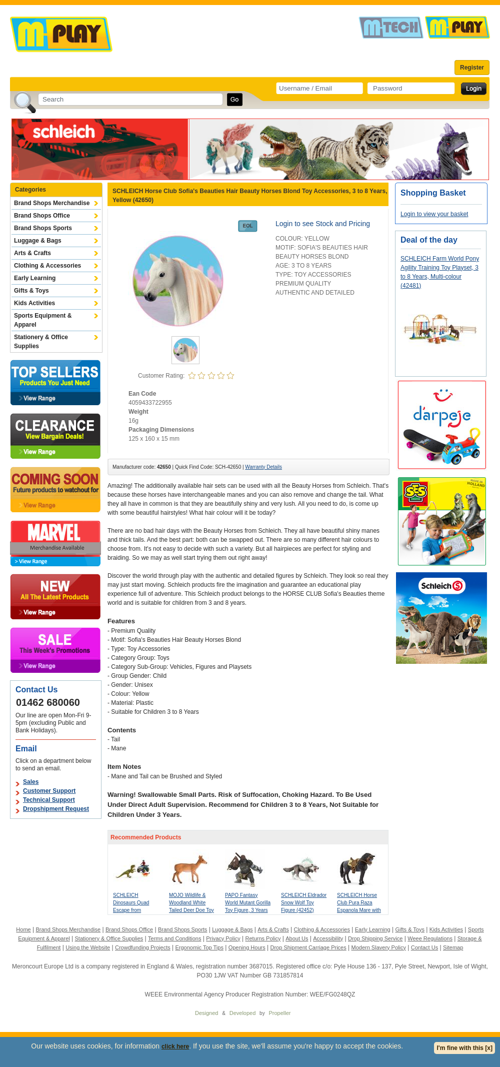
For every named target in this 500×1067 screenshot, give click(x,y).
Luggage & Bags (38, 240)
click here (175, 1046)
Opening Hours (247, 947)
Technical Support (49, 799)
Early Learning (35, 278)
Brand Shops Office (42, 215)
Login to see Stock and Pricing (323, 224)
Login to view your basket (434, 214)
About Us (297, 938)
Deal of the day (429, 240)
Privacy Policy (223, 938)
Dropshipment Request (56, 808)
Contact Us (424, 947)
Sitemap (453, 947)
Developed (243, 1013)
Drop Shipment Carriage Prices (308, 947)
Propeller (279, 1013)
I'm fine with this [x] (464, 1047)
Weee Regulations (430, 938)
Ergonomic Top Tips (199, 947)
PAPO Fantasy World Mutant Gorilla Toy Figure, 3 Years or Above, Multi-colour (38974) (247, 910)
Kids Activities (34, 303)
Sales (30, 781)
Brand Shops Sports (43, 228)
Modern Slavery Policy (379, 947)
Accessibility (328, 938)
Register (472, 67)
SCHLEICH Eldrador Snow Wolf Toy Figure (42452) (303, 902)
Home (23, 929)
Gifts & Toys (31, 290)
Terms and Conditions (174, 938)
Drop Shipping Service (375, 938)
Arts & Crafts (32, 253)
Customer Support (49, 790)
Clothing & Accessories (47, 265)
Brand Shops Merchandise (52, 203)
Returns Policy (263, 938)
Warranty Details (263, 467)
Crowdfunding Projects (142, 947)
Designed (206, 1013)
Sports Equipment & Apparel (43, 320)
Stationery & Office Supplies (41, 342)
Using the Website (88, 947)
